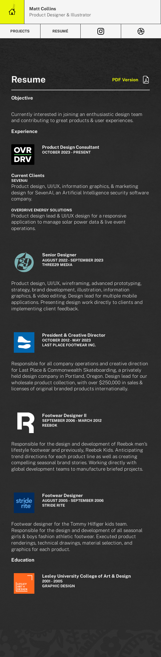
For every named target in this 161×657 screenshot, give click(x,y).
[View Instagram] (101, 31)
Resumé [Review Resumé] (60, 31)
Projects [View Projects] (20, 31)
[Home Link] (12, 12)
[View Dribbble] (141, 31)
